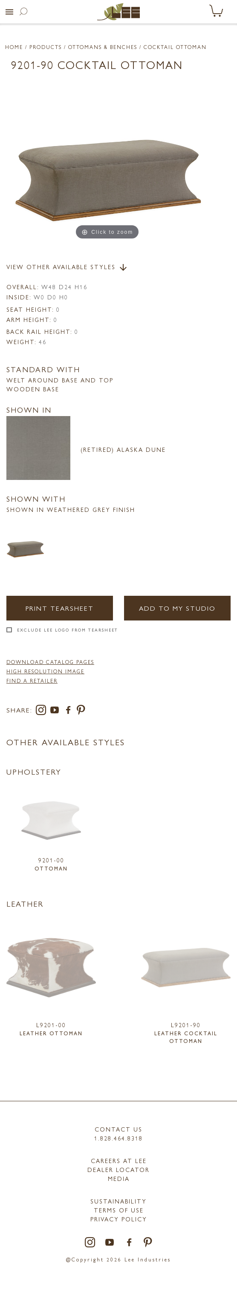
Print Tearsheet (60, 608)
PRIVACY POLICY (118, 1219)
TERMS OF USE (119, 1210)
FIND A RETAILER (32, 680)
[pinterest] (81, 711)
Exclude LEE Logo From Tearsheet (67, 630)
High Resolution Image (45, 671)
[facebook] (70, 711)
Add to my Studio (177, 608)
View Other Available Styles (67, 267)
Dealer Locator (118, 1169)
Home (14, 47)
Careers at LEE (119, 1160)
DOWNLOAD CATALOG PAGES (50, 662)
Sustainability (118, 1201)
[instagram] (42, 711)
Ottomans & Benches (102, 47)
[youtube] (56, 711)
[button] (9, 12)
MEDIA (119, 1178)
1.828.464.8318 (118, 1138)
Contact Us (118, 1129)
